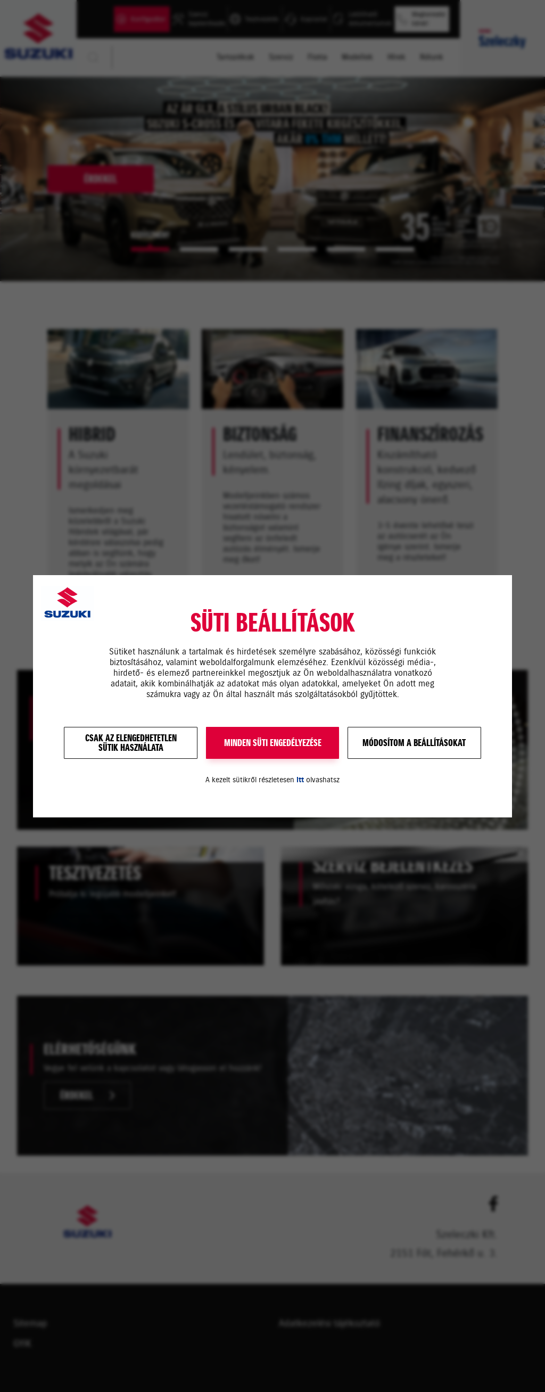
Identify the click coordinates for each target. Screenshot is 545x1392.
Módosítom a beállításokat (414, 743)
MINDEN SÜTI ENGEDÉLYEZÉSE (272, 743)
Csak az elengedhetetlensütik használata (131, 743)
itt (300, 779)
